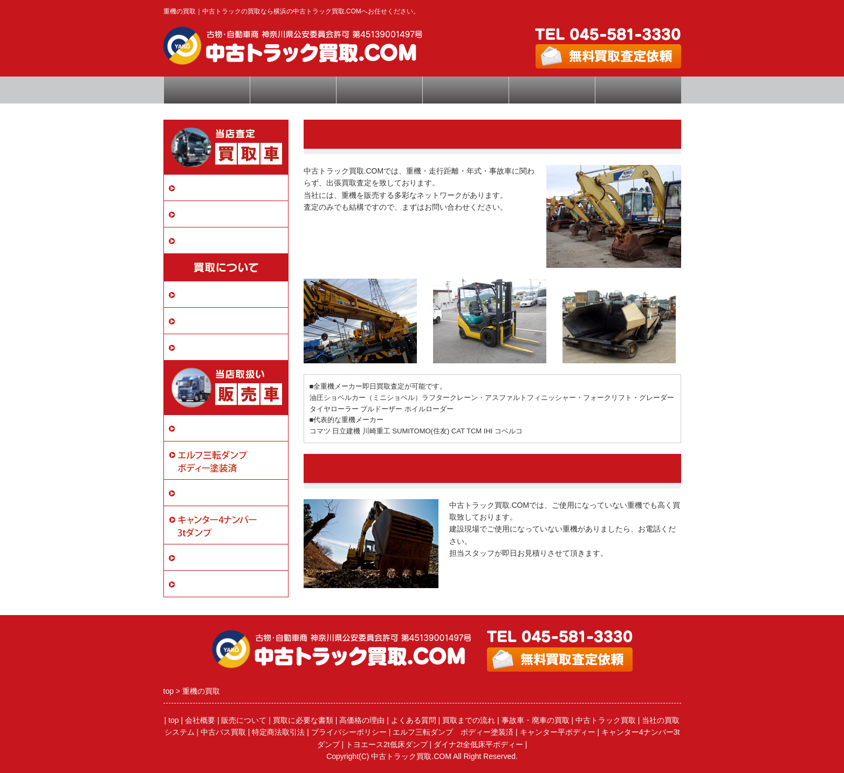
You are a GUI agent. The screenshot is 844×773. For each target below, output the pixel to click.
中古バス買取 (203, 240)
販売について (203, 427)
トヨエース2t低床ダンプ (223, 557)
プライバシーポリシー (220, 346)
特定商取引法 (637, 90)
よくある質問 (465, 90)
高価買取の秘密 (292, 90)
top (173, 720)
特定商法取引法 (278, 732)
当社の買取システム (216, 294)
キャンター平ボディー (220, 492)
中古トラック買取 (211, 187)
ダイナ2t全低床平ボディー (228, 583)
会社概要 (551, 90)
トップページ (206, 90)
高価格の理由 (362, 720)
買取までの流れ (468, 720)
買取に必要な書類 (211, 320)
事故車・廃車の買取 (216, 213)
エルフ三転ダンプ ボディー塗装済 (453, 732)
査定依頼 (379, 90)
